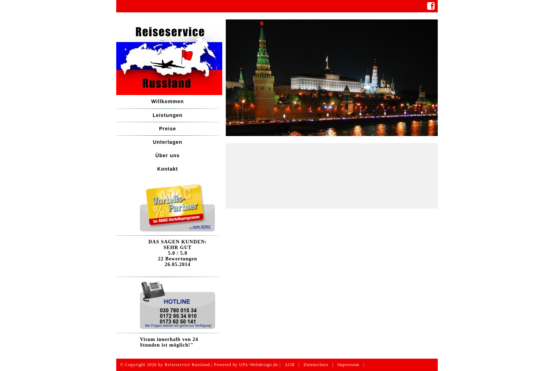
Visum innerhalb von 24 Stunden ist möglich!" (169, 342)
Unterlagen (167, 142)
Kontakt (167, 169)
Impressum (348, 364)
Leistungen (168, 115)
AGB (289, 364)
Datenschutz (315, 364)
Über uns (167, 155)
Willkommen (167, 101)
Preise (167, 128)
